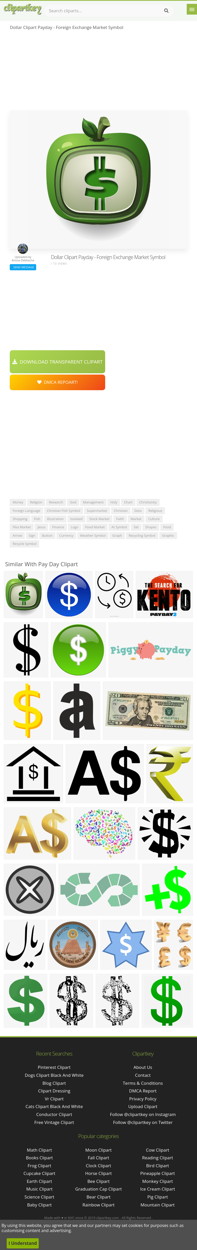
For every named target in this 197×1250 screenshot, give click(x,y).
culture (154, 518)
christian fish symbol (63, 510)
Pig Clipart (157, 1197)
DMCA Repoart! (57, 382)
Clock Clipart (98, 1166)
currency (66, 535)
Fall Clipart (98, 1158)
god (73, 502)
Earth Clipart (39, 1181)
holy (113, 502)
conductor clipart (54, 1114)
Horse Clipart (98, 1173)
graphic (168, 535)
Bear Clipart (98, 1197)
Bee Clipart (98, 1181)
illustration (55, 518)
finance (58, 527)
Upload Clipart (142, 1106)
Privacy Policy (142, 1099)
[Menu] (192, 9)
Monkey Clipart (157, 1181)
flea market (22, 527)
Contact (143, 1075)
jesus (41, 527)
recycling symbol (142, 535)
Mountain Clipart (158, 1205)
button (47, 535)
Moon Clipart (98, 1150)
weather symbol (93, 535)
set (136, 527)
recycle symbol (24, 543)
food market (95, 527)
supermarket (97, 510)
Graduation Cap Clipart (98, 1189)
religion (36, 502)
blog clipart (54, 1083)
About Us (142, 1067)
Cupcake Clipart (39, 1173)
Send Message (23, 267)
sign (32, 535)
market (136, 518)
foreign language (26, 510)
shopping (20, 518)
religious (155, 510)
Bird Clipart (157, 1166)
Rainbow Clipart (98, 1205)
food (167, 527)
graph (117, 535)
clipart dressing (54, 1091)
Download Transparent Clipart (57, 361)
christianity (148, 502)
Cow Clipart (157, 1150)
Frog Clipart (39, 1166)
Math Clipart (39, 1150)
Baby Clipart (39, 1205)
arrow (17, 535)
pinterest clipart (54, 1067)
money (18, 502)
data (138, 510)
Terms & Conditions (143, 1083)
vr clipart (54, 1099)
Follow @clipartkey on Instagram (143, 1114)
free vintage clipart (54, 1122)
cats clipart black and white (54, 1106)
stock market (99, 518)
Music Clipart (39, 1189)
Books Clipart (39, 1158)
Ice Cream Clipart (157, 1189)
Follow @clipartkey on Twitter (143, 1122)
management (93, 502)
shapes (150, 527)
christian (121, 510)
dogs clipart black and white (54, 1075)
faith (120, 518)
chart (128, 502)
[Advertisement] (98, 72)
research (56, 502)
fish (37, 518)
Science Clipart (39, 1197)
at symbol (119, 527)
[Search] (166, 11)
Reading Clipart (157, 1158)
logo (74, 527)
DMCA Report (142, 1091)
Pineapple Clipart (157, 1173)
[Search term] (109, 10)
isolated (76, 518)
